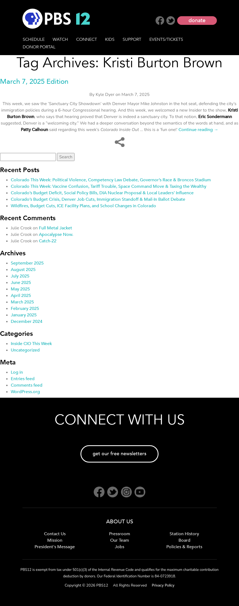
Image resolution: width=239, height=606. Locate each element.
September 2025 (27, 263)
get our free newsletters (119, 453)
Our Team (119, 540)
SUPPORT (132, 39)
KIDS (110, 39)
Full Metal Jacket (55, 228)
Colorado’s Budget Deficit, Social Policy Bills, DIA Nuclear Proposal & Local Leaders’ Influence (102, 193)
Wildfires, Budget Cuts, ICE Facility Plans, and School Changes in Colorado (83, 206)
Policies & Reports (184, 547)
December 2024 (26, 321)
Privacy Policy (163, 585)
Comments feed (26, 385)
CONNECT (86, 39)
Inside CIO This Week (31, 344)
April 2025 (21, 296)
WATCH (60, 39)
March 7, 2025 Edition (34, 81)
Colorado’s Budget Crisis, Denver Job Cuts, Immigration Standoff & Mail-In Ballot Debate (98, 199)
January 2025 (24, 315)
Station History (184, 534)
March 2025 (22, 302)
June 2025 (21, 283)
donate (197, 20)
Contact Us (55, 534)
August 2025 (23, 270)
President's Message (55, 547)
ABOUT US (119, 521)
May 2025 (20, 289)
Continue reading (198, 130)
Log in (17, 372)
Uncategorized (25, 350)
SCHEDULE (34, 39)
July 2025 (20, 276)
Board (184, 540)
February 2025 (25, 309)
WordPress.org (25, 392)
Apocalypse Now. (56, 234)
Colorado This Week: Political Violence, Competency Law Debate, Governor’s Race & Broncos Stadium (111, 180)
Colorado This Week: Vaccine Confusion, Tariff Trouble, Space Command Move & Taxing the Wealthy (108, 186)
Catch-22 (47, 241)
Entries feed (23, 379)
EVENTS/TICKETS (166, 39)
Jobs (119, 547)
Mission (54, 540)
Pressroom (119, 534)
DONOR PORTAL (39, 47)
